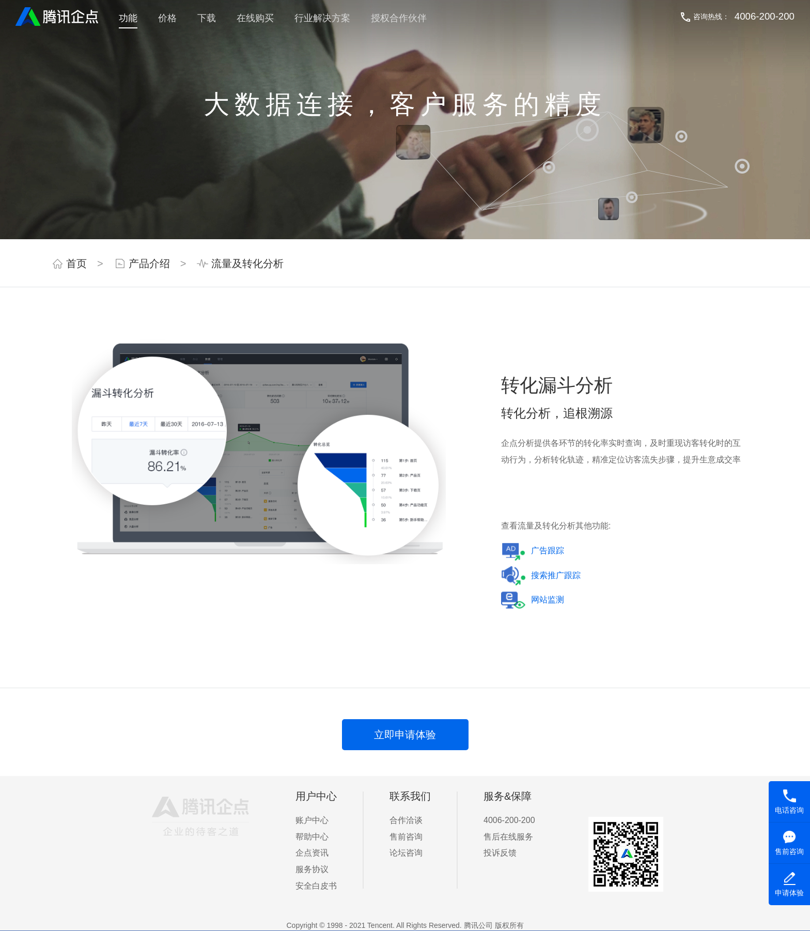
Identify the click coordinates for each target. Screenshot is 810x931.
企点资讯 (312, 852)
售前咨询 (406, 836)
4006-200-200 (765, 16)
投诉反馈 (500, 852)
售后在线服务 (508, 836)
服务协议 (312, 869)
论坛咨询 (406, 852)
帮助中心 (312, 836)
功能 (128, 18)
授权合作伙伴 (399, 18)
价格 (167, 18)
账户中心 (312, 820)
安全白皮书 (316, 885)
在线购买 (255, 18)
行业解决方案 (322, 18)
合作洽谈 (406, 820)
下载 (206, 18)
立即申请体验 (405, 734)
